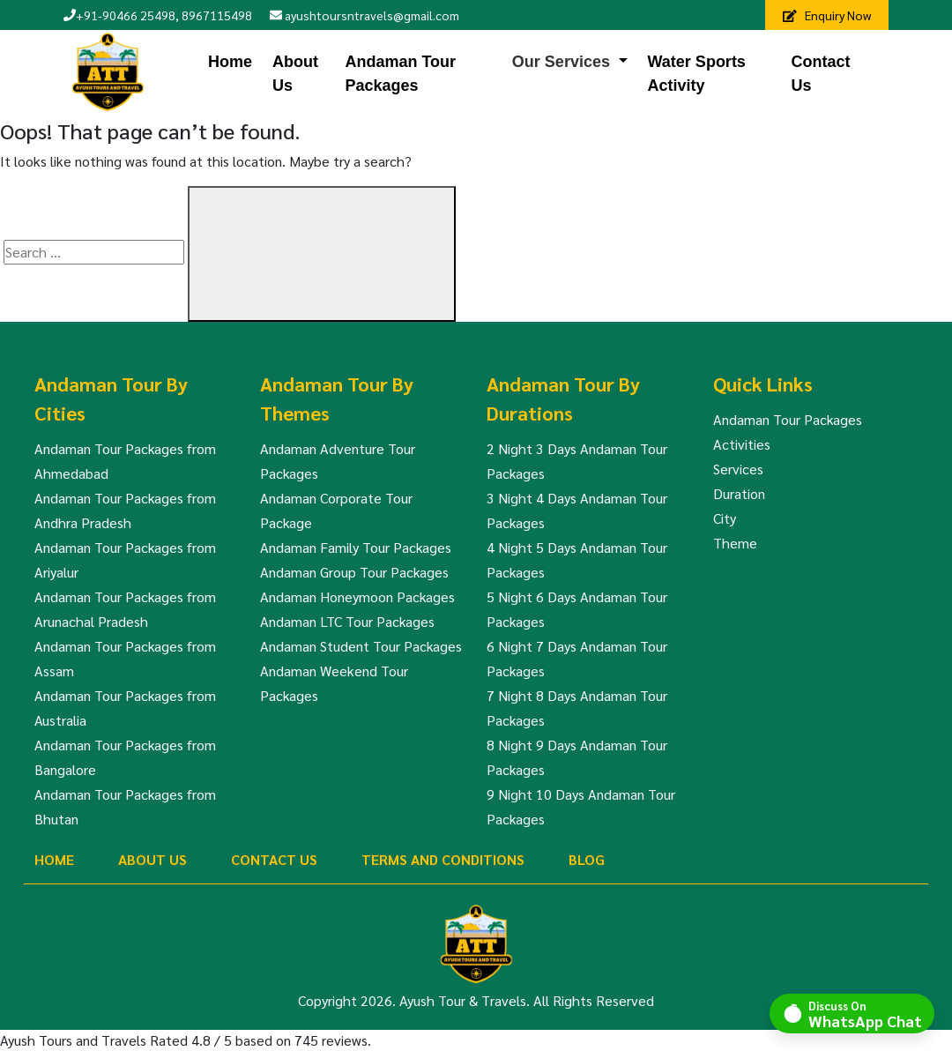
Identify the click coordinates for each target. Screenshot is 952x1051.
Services (738, 468)
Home (230, 62)
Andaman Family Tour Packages (355, 547)
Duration (739, 493)
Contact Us (821, 73)
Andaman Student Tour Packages (361, 646)
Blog (587, 859)
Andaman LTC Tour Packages (347, 621)
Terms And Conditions (442, 859)
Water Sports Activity (697, 73)
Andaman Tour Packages (400, 73)
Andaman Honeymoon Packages (357, 596)
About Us (295, 73)
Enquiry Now (827, 15)
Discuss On (865, 1013)
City (724, 518)
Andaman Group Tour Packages (354, 572)
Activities (741, 444)
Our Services (561, 62)
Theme (735, 542)
